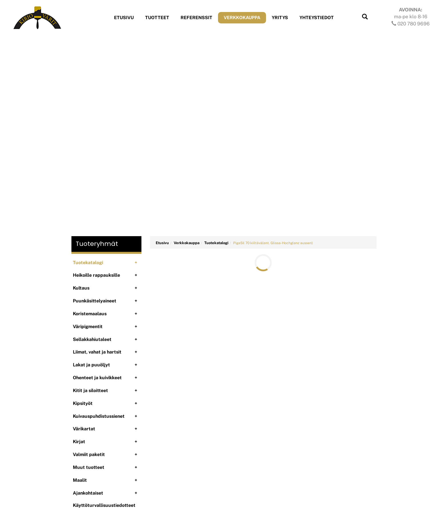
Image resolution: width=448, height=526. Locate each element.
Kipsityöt (83, 403)
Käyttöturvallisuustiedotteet (104, 505)
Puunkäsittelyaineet (94, 301)
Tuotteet (157, 17)
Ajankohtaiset (88, 493)
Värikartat (84, 428)
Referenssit (196, 17)
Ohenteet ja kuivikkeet (97, 377)
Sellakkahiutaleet (92, 339)
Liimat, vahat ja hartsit (97, 352)
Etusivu (124, 17)
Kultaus (81, 288)
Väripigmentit (88, 326)
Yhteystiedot (316, 17)
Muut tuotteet (88, 467)
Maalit (80, 480)
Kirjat (79, 441)
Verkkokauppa (242, 17)
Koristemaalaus (90, 313)
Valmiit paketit (89, 454)
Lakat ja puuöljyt (91, 365)
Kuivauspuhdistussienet (99, 416)
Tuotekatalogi (88, 262)
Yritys (280, 17)
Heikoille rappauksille (96, 275)
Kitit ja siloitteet (90, 390)
